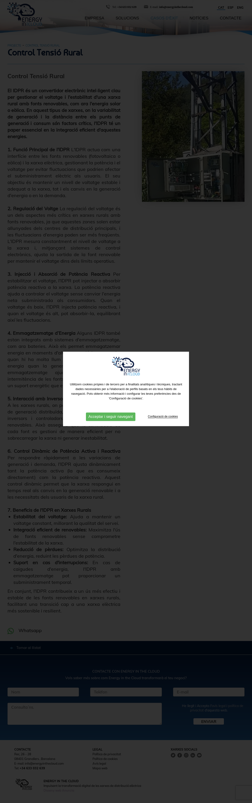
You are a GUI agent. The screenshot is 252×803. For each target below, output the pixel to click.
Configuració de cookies (163, 412)
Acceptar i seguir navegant (111, 413)
